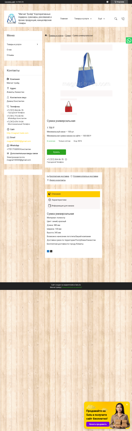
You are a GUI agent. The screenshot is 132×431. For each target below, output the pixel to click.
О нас (9, 50)
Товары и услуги (81, 19)
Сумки (68, 35)
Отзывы (10, 55)
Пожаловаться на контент (72, 287)
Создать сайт (10, 2)
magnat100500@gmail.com (19, 141)
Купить (56, 152)
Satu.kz (78, 285)
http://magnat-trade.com (17, 133)
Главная (64, 19)
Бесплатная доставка (59, 176)
